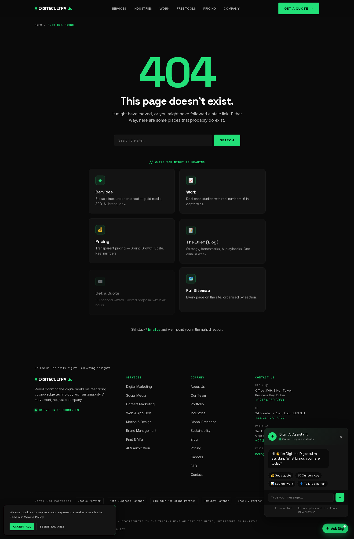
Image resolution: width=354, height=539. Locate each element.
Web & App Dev (138, 413)
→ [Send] (340, 497)
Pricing (209, 8)
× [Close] (341, 436)
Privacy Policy (48, 529)
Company (232, 8)
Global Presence (203, 422)
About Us (198, 387)
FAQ (194, 466)
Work (164, 8)
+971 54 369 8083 (269, 400)
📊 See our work (282, 483)
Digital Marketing (139, 387)
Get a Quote (296, 8)
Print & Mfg (134, 439)
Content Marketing (140, 404)
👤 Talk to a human (312, 483)
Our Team (198, 395)
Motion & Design (138, 422)
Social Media (136, 395)
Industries (143, 8)
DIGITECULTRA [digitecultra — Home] (56, 8)
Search (227, 140)
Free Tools (186, 8)
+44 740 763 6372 (270, 418)
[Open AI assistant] (335, 528)
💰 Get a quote (281, 475)
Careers (197, 457)
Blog (194, 439)
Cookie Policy (113, 529)
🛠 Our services (308, 475)
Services (118, 8)
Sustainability (201, 431)
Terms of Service (81, 529)
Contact (197, 475)
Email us (154, 329)
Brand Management (141, 431)
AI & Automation (138, 448)
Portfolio (197, 404)
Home (38, 25)
